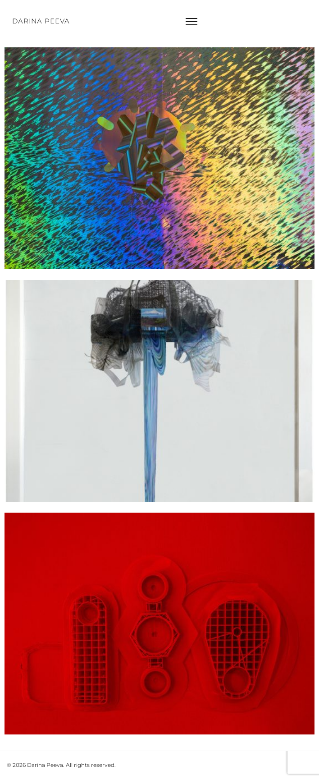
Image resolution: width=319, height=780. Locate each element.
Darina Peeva (41, 21)
